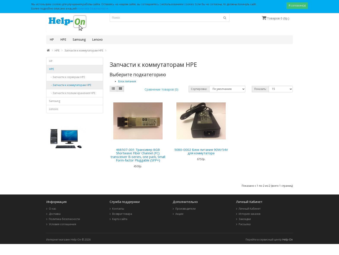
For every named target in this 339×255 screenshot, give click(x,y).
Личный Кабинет (250, 208)
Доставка (55, 214)
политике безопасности (92, 8)
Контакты (118, 208)
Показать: (260, 89)
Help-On (287, 239)
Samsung (79, 39)
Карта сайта (119, 219)
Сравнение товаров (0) (161, 89)
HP (52, 39)
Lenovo (97, 39)
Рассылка (245, 224)
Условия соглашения (62, 224)
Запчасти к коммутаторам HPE (83, 50)
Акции (179, 214)
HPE (63, 39)
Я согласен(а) (297, 5)
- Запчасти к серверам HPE (67, 77)
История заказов (249, 214)
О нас (52, 208)
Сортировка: (199, 89)
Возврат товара (122, 214)
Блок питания (127, 81)
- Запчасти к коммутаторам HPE (70, 85)
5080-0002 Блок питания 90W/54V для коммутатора (201, 151)
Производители (185, 208)
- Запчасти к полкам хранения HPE (72, 93)
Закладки (245, 219)
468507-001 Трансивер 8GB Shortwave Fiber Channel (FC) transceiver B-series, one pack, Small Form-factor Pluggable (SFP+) (137, 155)
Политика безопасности (64, 219)
